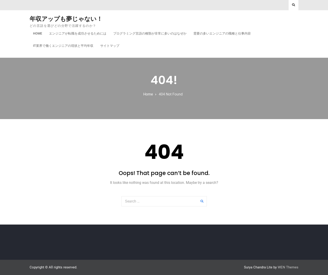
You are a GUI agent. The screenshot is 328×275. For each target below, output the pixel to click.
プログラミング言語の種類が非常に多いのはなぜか (150, 33)
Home (37, 33)
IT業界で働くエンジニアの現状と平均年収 (63, 46)
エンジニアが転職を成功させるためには (77, 33)
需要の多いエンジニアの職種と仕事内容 (222, 33)
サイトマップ (109, 46)
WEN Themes (288, 267)
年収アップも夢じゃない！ (66, 19)
